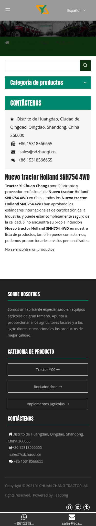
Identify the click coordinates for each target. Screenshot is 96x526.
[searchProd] (42, 65)
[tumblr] (86, 507)
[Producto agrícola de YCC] (48, 29)
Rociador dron (48, 386)
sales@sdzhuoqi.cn (37, 152)
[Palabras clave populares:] (85, 65)
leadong (61, 495)
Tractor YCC (48, 369)
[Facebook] (69, 507)
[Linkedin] (77, 507)
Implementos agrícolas (48, 403)
